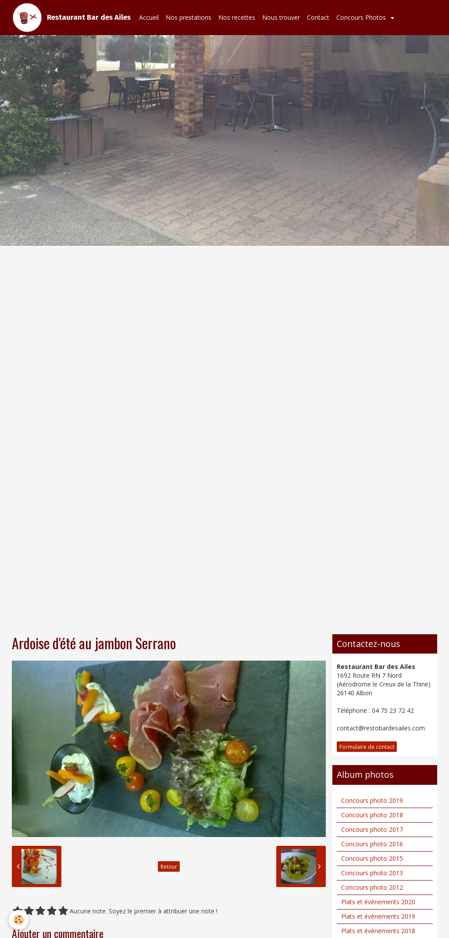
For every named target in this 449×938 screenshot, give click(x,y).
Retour (168, 866)
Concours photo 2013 (372, 873)
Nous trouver (281, 17)
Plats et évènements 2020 (378, 902)
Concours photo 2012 (372, 887)
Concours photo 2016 (372, 844)
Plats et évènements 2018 (378, 931)
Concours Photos (362, 17)
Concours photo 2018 (372, 815)
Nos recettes (236, 17)
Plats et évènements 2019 (378, 916)
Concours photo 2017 (372, 829)
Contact (318, 17)
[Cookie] (19, 920)
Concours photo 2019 (372, 800)
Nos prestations (188, 17)
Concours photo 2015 (372, 858)
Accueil (149, 17)
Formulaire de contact (366, 746)
